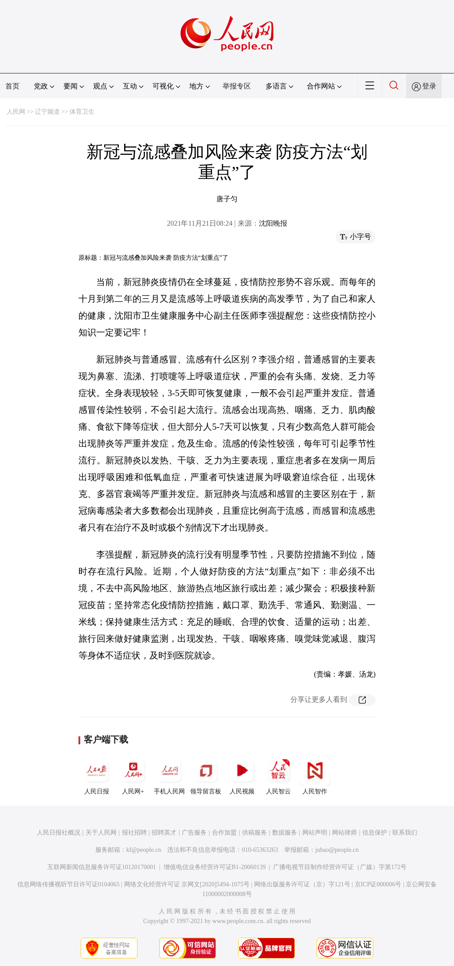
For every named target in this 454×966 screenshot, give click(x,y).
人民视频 (242, 775)
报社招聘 (134, 832)
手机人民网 (169, 775)
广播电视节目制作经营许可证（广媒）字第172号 (340, 867)
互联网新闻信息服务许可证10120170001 (101, 867)
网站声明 (314, 832)
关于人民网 (101, 832)
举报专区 (237, 86)
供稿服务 (254, 832)
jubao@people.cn (337, 850)
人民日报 (96, 775)
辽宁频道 (47, 111)
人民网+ (133, 775)
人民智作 (314, 775)
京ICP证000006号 (378, 884)
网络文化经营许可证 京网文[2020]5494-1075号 (187, 884)
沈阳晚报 (273, 223)
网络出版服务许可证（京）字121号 (302, 884)
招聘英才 (164, 832)
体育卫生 (82, 111)
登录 (429, 86)
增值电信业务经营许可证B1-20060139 (215, 867)
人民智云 (278, 775)
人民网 (16, 111)
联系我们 (404, 832)
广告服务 (194, 832)
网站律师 (344, 832)
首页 (12, 86)
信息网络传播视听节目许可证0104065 (68, 884)
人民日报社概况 (58, 832)
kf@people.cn (143, 850)
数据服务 (284, 832)
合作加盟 (224, 832)
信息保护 (374, 832)
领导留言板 (205, 775)
